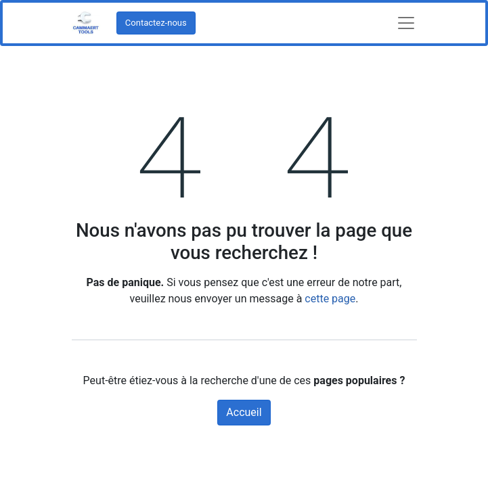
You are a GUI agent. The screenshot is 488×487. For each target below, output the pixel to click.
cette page (330, 298)
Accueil (243, 412)
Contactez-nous (156, 23)
